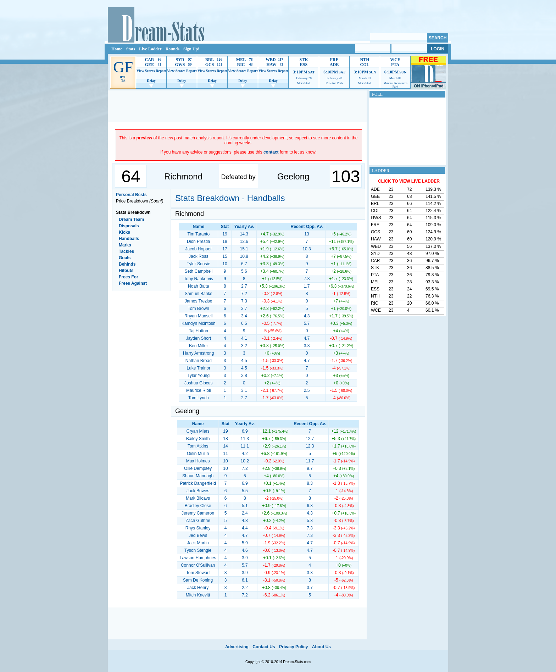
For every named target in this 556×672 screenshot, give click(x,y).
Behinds (127, 264)
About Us (321, 646)
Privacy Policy (293, 646)
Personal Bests (131, 194)
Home (116, 48)
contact (271, 152)
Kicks (124, 232)
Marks (125, 245)
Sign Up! (191, 48)
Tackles (126, 251)
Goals (124, 257)
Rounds (172, 48)
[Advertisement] (237, 106)
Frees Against (133, 283)
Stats (130, 48)
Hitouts (126, 270)
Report (161, 71)
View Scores (146, 71)
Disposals (129, 225)
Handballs (129, 238)
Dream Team (131, 219)
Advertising (237, 646)
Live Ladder (150, 48)
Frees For (128, 276)
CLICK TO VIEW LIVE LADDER (409, 181)
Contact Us (263, 646)
